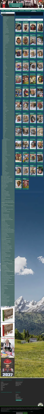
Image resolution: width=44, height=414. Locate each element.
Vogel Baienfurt (25, 87)
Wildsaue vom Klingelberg (32, 113)
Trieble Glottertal (32, 87)
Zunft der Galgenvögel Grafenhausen (25, 179)
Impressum (11, 411)
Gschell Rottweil (39, 139)
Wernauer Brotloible (31, 48)
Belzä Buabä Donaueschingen (32, 22)
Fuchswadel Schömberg (31, 165)
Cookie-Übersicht (29, 411)
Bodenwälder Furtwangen (17, 22)
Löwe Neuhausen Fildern (39, 61)
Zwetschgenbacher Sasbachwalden (18, 87)
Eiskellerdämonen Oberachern (18, 126)
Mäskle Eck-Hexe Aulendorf (25, 165)
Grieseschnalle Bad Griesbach (18, 74)
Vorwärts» (29, 17)
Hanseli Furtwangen (17, 139)
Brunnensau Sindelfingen (32, 126)
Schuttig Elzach (32, 152)
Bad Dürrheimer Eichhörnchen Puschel (25, 139)
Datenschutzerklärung (9, 410)
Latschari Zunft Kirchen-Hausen (18, 100)
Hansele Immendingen (18, 165)
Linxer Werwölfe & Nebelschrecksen (39, 87)
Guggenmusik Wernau (18, 61)
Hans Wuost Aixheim (24, 113)
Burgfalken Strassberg (24, 126)
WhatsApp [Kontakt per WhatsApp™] (40, 8)
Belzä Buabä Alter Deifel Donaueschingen (39, 22)
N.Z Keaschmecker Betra (32, 100)
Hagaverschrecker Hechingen (25, 61)
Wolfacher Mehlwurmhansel (39, 126)
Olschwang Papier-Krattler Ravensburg (32, 35)
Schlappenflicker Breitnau (18, 113)
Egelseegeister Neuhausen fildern (32, 61)
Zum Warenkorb (42, 8)
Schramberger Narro (25, 152)
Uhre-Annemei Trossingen (18, 35)
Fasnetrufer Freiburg (17, 152)
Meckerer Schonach (40, 165)
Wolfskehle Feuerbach (38, 48)
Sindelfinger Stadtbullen (17, 48)
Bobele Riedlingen (32, 139)
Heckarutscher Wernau (25, 48)
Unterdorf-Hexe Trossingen (25, 35)
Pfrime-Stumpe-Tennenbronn (25, 74)
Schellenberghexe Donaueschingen (39, 152)
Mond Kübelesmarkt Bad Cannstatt (25, 100)
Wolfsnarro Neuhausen (38, 74)
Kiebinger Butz (39, 113)
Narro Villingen (18, 178)
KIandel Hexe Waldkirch (39, 100)
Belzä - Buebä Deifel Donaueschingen (25, 22)
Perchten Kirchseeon (38, 35)
